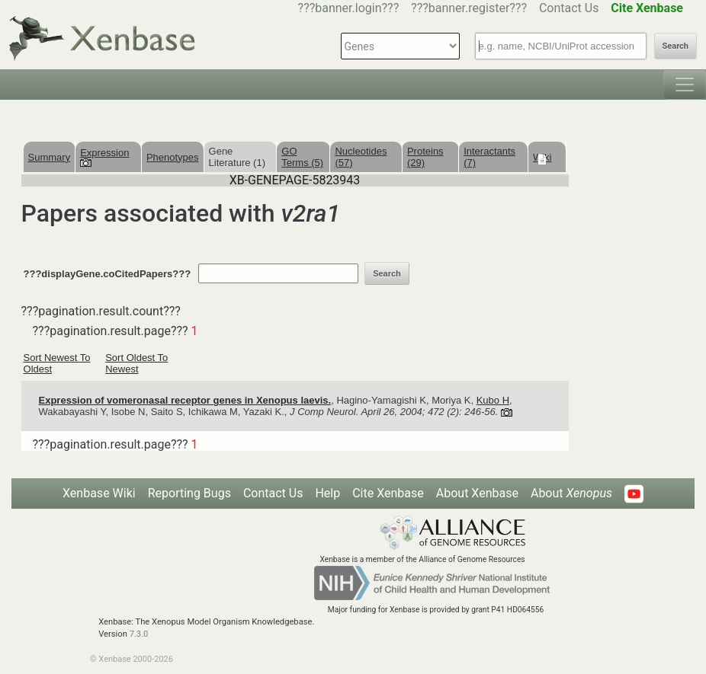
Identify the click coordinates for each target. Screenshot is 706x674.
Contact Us (569, 8)
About (571, 493)
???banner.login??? (349, 8)
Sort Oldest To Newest (136, 363)
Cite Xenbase (388, 493)
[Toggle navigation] (684, 84)
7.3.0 (139, 634)
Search (675, 46)
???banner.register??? (469, 8)
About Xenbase (477, 493)
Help (327, 493)
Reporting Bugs (189, 493)
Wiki (542, 157)
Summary (49, 157)
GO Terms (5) (302, 156)
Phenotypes (172, 157)
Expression (104, 157)
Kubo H (493, 400)
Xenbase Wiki (99, 493)
